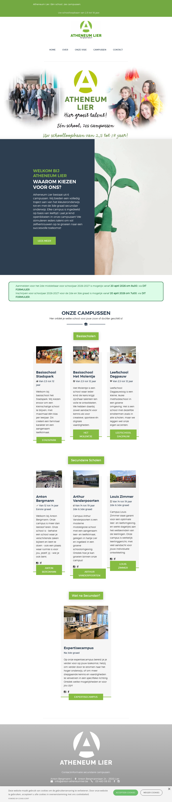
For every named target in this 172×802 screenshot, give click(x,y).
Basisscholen (86, 313)
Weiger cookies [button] (151, 792)
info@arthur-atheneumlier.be (113, 742)
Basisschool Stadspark (30, 360)
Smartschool (42, 770)
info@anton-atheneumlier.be (107, 730)
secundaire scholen (86, 423)
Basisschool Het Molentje (78, 362)
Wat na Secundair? (86, 545)
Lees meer (20, 211)
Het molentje (86, 401)
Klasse (38, 763)
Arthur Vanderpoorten (84, 471)
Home (52, 41)
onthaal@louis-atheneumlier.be (102, 736)
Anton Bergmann (25, 471)
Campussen (99, 41)
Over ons (13, 763)
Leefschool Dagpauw (136, 360)
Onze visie (81, 41)
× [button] (169, 789)
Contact (118, 41)
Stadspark (32, 397)
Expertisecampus (66, 615)
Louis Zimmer (130, 471)
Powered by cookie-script (18, 798)
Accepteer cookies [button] (125, 792)
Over (65, 41)
